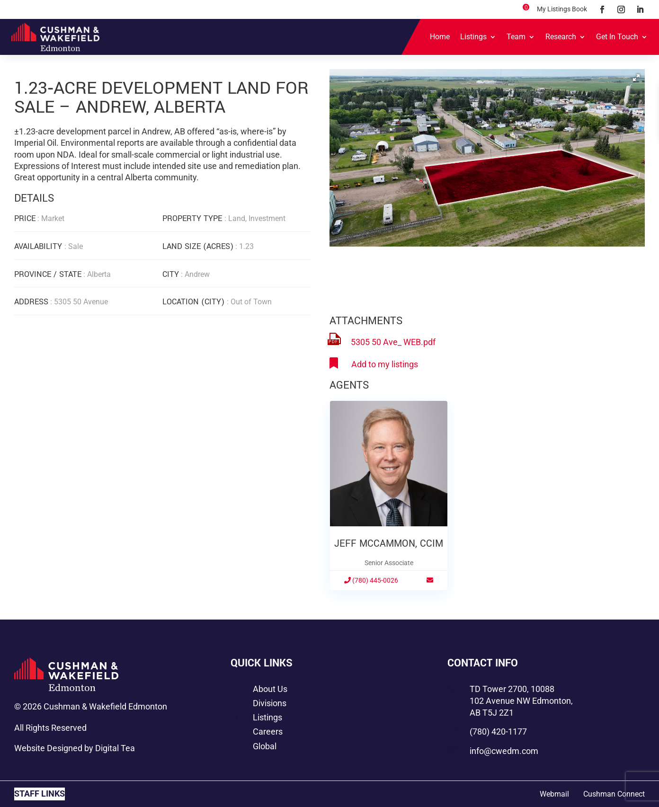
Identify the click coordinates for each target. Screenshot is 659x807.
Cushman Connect (614, 793)
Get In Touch (617, 36)
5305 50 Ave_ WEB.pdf (393, 342)
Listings (473, 36)
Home (440, 36)
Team (516, 36)
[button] (636, 77)
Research (560, 36)
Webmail (554, 793)
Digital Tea (115, 748)
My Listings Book (562, 9)
